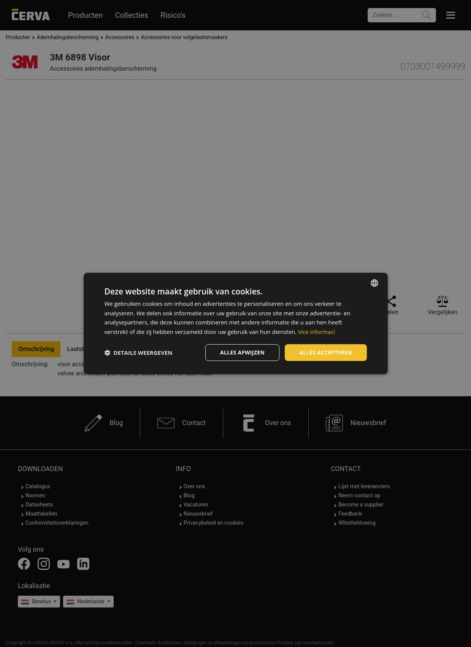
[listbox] (374, 282)
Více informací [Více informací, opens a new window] (317, 331)
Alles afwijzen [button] (242, 352)
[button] (139, 352)
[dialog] (236, 323)
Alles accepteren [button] (325, 352)
